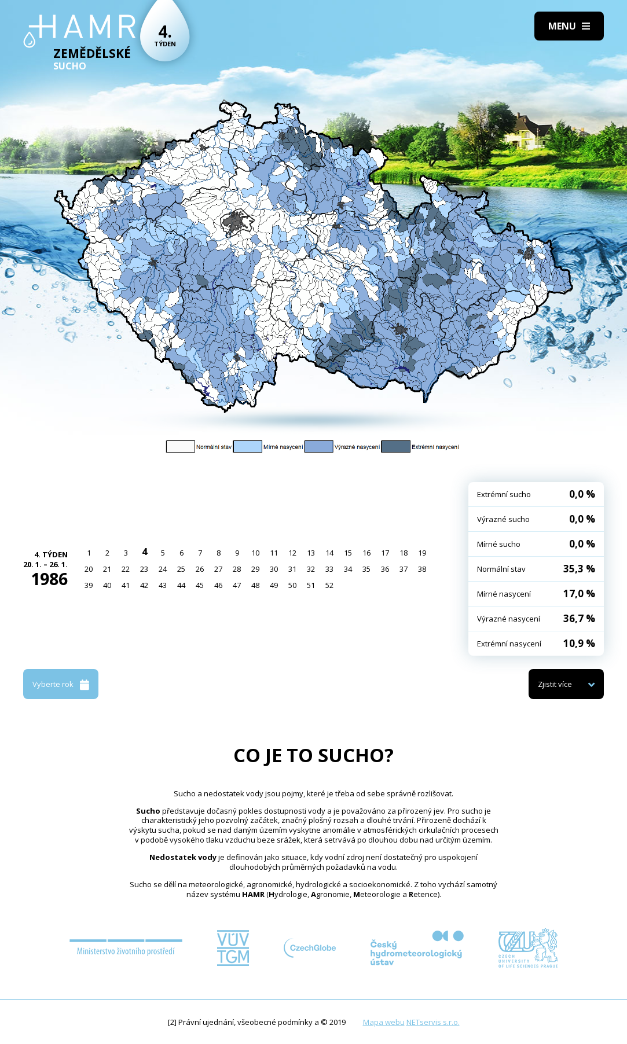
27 (218, 569)
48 (255, 585)
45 (200, 585)
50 (292, 585)
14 (329, 552)
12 (292, 552)
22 (126, 569)
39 (89, 585)
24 (163, 569)
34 (348, 569)
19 (422, 552)
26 (200, 569)
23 (144, 569)
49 (274, 585)
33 (329, 569)
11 (274, 552)
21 (107, 569)
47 (237, 585)
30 (274, 569)
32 (311, 569)
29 (255, 569)
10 (255, 552)
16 (366, 552)
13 (311, 552)
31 (292, 569)
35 (366, 569)
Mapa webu (384, 1022)
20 (89, 569)
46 (218, 585)
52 (329, 585)
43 (163, 585)
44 (181, 585)
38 (422, 569)
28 (237, 569)
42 (144, 585)
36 (385, 569)
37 (403, 569)
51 (311, 585)
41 (126, 585)
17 (385, 552)
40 (107, 585)
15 (348, 552)
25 (181, 569)
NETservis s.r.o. (433, 1022)
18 (403, 552)
